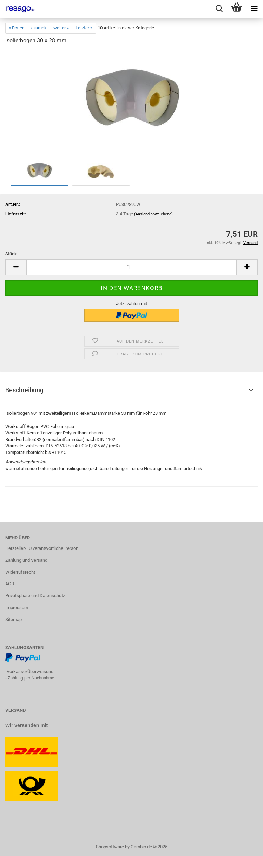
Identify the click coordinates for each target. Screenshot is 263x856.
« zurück (38, 27)
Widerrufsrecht (20, 572)
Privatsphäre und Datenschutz (35, 595)
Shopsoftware (110, 846)
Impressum (16, 607)
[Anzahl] (131, 267)
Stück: (11, 253)
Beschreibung (24, 390)
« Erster (16, 27)
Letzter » (83, 27)
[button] (15, 267)
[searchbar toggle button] (219, 9)
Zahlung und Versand (26, 560)
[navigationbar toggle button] (254, 9)
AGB (9, 583)
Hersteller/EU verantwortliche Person (41, 548)
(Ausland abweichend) (153, 214)
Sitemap (13, 619)
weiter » (61, 27)
